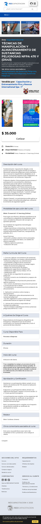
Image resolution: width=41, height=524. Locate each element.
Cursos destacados (8, 466)
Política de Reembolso (29, 492)
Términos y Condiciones (30, 486)
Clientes (4, 486)
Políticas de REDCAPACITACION (28, 483)
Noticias (4, 491)
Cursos (4, 461)
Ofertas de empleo (28, 464)
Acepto (35, 521)
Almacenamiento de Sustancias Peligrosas (19, 71)
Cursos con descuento (9, 464)
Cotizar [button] (20, 138)
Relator (24, 466)
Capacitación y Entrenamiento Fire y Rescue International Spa (17, 84)
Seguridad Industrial (14, 40)
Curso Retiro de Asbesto (10, 33)
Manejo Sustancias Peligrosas (14, 74)
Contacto (25, 479)
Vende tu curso (6, 472)
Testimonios (6, 489)
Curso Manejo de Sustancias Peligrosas (30, 32)
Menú (6, 15)
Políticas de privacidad (29, 489)
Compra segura (7, 469)
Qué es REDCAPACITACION (10, 483)
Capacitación (26, 461)
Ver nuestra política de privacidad (13, 521)
